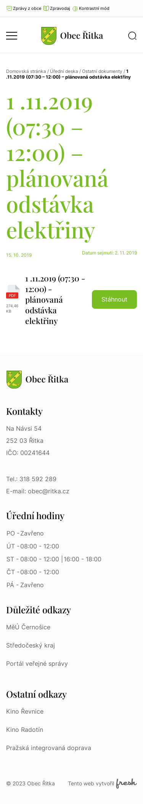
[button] (90, 8)
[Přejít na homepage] (72, 35)
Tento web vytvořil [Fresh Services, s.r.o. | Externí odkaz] (102, 783)
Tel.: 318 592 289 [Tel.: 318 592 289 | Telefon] (31, 479)
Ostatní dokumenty (102, 71)
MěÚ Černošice (28, 627)
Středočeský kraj (30, 645)
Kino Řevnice (24, 711)
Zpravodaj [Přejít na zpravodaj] (56, 8)
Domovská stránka (26, 71)
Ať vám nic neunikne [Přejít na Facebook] (133, 8)
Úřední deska (64, 71)
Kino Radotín (24, 729)
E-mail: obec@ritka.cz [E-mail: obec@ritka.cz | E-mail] (37, 491)
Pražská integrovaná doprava (48, 748)
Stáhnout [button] (114, 299)
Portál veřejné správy (37, 663)
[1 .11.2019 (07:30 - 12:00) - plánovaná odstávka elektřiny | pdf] (71, 299)
